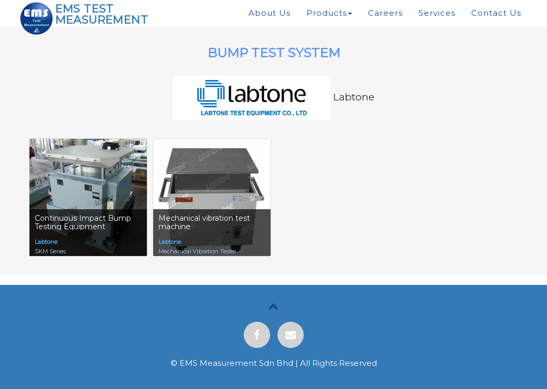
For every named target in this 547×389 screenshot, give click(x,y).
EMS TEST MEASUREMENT (101, 14)
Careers (385, 13)
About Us (269, 13)
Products (329, 13)
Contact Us (496, 13)
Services (437, 13)
